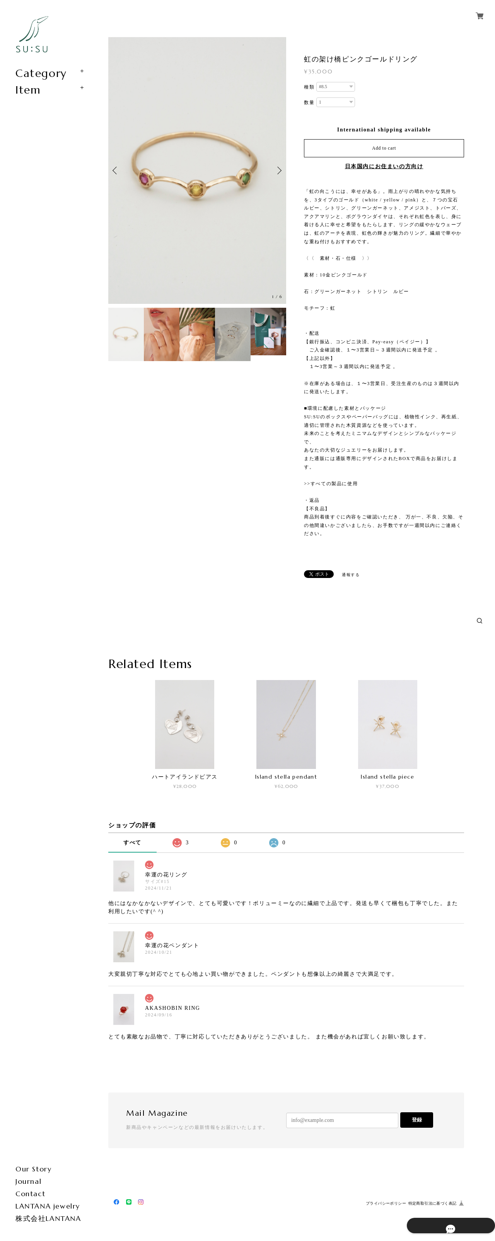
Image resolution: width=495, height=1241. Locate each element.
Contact (30, 1193)
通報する (351, 575)
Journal (28, 1181)
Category (41, 73)
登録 (417, 1120)
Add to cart (384, 148)
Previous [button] (116, 170)
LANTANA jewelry (47, 1206)
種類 (309, 87)
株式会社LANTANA (48, 1218)
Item (28, 90)
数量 (309, 102)
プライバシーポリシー (386, 1203)
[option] (197, 170)
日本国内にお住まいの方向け (384, 166)
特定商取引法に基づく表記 (432, 1203)
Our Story (33, 1168)
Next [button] (278, 170)
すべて (132, 843)
